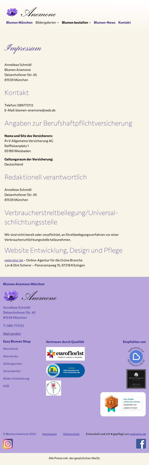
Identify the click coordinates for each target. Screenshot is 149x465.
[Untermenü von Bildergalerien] (58, 22)
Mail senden (12, 333)
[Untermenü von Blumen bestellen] (90, 22)
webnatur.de (13, 260)
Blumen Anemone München (24, 284)
